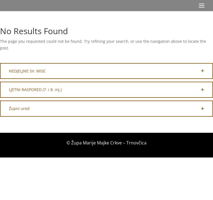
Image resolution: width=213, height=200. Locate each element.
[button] (106, 71)
